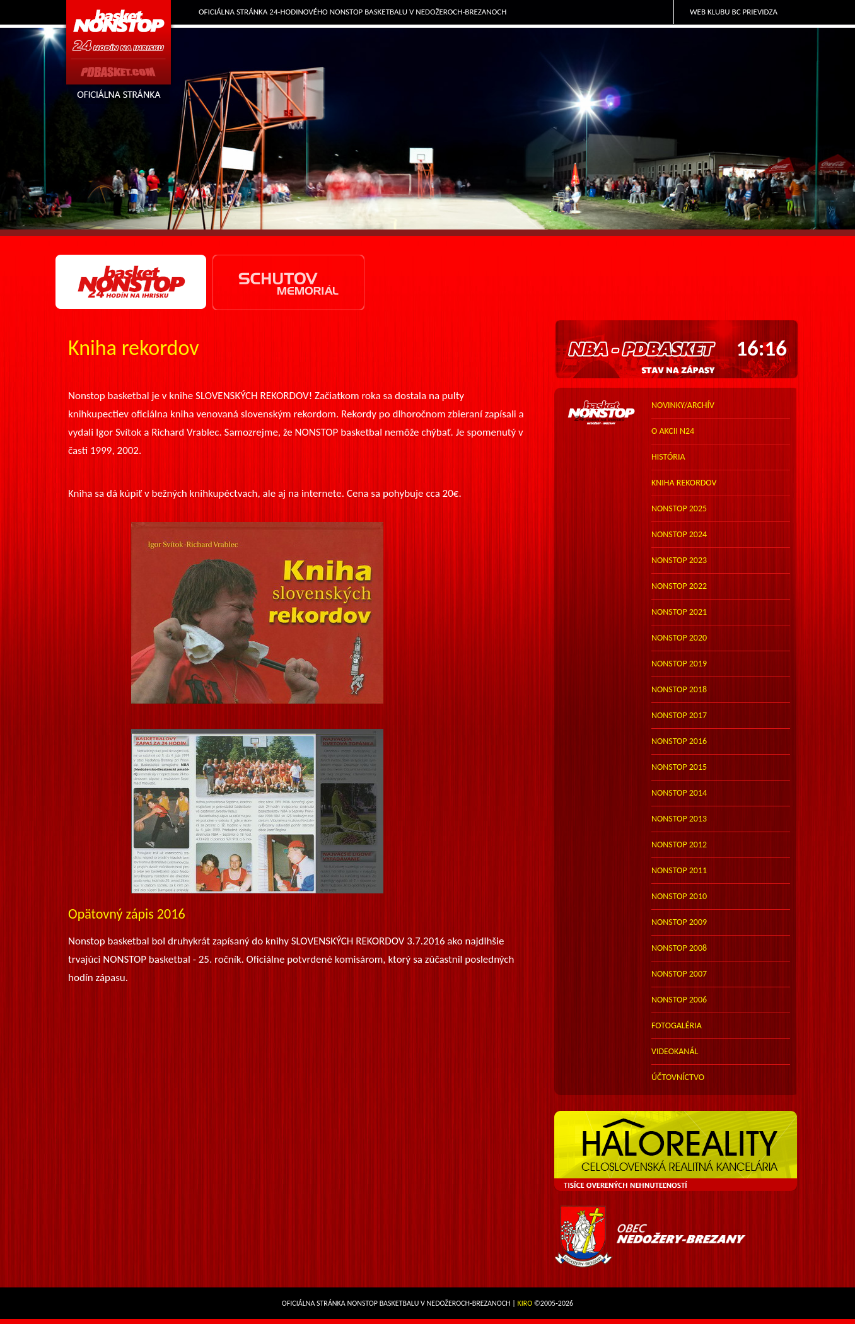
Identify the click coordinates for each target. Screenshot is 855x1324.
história (668, 456)
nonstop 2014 (679, 792)
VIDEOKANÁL (674, 1051)
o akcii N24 (672, 431)
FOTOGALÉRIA (676, 1025)
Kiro (525, 1303)
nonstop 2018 (679, 689)
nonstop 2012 (679, 844)
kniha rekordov (683, 482)
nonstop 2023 (679, 560)
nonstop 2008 (679, 948)
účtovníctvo (677, 1077)
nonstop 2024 (679, 534)
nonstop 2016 (679, 741)
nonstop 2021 (679, 612)
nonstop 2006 (679, 999)
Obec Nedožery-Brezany (677, 1237)
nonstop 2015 (679, 767)
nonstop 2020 (679, 637)
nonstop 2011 (679, 870)
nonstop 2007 (679, 973)
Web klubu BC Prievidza (733, 11)
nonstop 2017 (679, 715)
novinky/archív (682, 405)
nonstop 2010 (679, 896)
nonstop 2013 (679, 818)
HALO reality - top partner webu (677, 1151)
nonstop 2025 (679, 508)
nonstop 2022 (679, 586)
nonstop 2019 (679, 663)
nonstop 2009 (679, 922)
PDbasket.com (119, 54)
